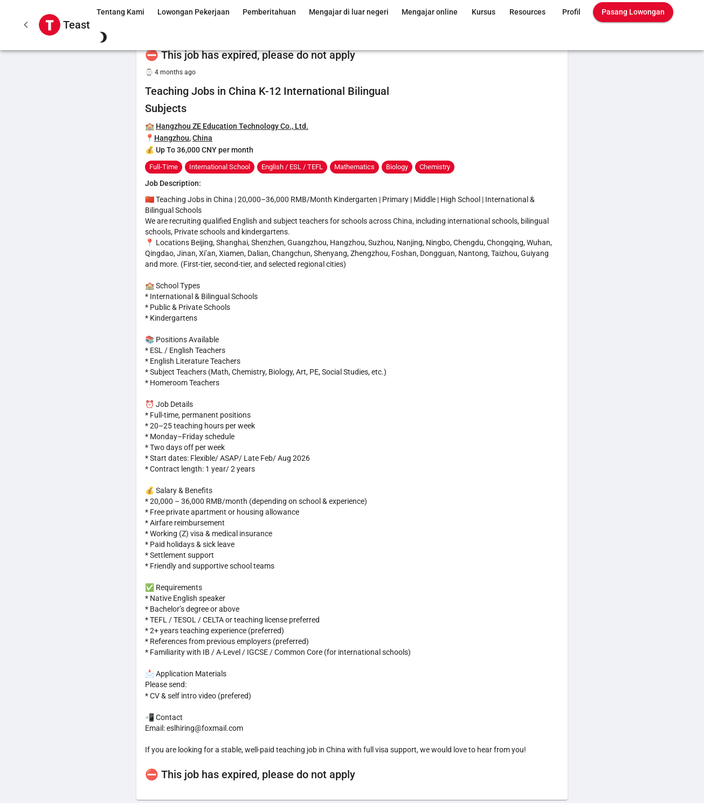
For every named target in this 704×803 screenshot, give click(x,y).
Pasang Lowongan (633, 12)
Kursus (483, 12)
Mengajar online (429, 12)
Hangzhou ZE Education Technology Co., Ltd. (232, 126)
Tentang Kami (120, 12)
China (202, 138)
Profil (571, 12)
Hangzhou (171, 138)
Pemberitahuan (269, 12)
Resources (527, 12)
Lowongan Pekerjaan (193, 12)
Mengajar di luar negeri (349, 12)
